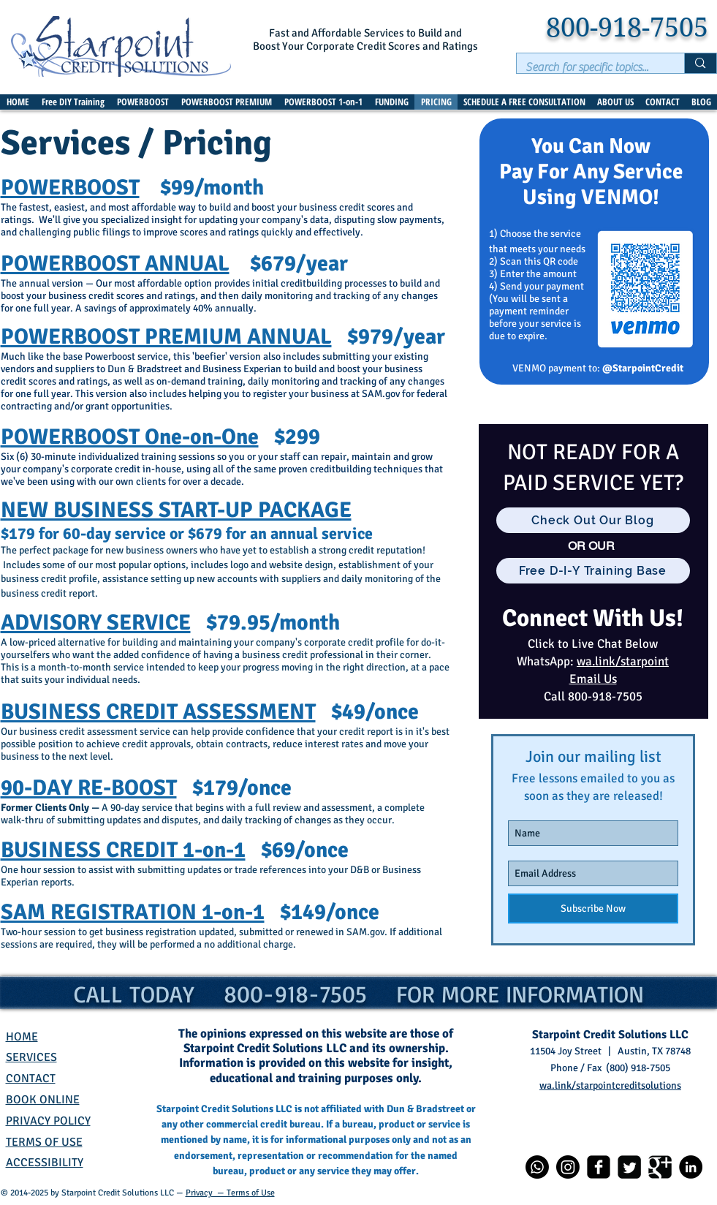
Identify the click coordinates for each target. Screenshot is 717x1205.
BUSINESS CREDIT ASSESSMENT (158, 711)
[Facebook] (598, 1167)
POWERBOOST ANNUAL (115, 263)
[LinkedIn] (690, 1167)
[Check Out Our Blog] (593, 520)
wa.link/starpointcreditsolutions (610, 1085)
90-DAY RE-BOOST (89, 787)
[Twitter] (629, 1167)
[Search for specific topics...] (590, 67)
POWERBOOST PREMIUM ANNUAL (166, 336)
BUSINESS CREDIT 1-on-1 (123, 850)
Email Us (593, 679)
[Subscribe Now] (593, 908)
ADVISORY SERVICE (96, 622)
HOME (22, 1037)
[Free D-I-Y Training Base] (593, 570)
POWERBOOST (70, 187)
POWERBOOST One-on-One (130, 436)
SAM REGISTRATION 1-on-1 (133, 912)
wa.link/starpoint (623, 661)
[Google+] (660, 1167)
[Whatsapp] (537, 1167)
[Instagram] (568, 1167)
